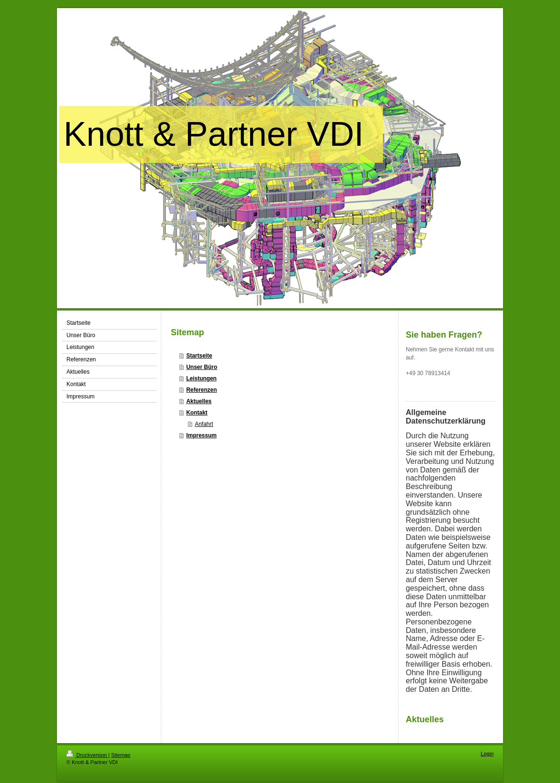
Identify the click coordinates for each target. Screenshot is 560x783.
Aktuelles (198, 401)
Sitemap (120, 755)
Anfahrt (204, 424)
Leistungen (201, 378)
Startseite (199, 355)
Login (487, 753)
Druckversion (87, 755)
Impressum (201, 435)
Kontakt (196, 412)
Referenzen (201, 390)
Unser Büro (201, 367)
